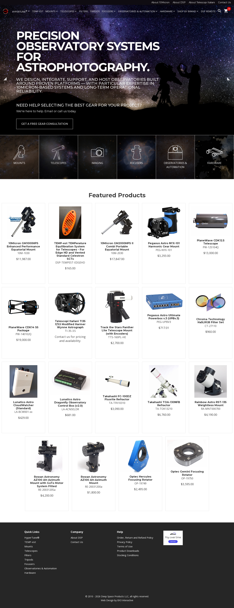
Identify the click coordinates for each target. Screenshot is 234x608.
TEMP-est (37, 11)
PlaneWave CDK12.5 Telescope (210, 242)
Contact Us (224, 2)
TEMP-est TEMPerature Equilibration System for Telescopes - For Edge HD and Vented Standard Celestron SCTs (70, 251)
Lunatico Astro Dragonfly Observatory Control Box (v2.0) (70, 402)
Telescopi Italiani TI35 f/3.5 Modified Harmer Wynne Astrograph (70, 324)
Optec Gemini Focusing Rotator (187, 473)
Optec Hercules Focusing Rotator (140, 478)
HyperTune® (31, 537)
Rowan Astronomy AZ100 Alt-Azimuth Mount (93, 480)
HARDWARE (214, 155)
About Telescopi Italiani (202, 2)
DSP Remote (208, 11)
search (219, 11)
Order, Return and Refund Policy (135, 537)
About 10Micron (160, 2)
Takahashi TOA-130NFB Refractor (164, 404)
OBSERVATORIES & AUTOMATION (175, 157)
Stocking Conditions (128, 555)
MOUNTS (19, 155)
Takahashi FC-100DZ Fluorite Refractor (117, 398)
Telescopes (68, 11)
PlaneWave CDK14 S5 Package (23, 329)
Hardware (168, 11)
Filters (83, 11)
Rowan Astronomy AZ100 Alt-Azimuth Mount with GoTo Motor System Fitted (46, 481)
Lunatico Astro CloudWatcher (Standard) (23, 405)
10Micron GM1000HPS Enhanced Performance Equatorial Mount (23, 246)
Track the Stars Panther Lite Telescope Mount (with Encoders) (117, 330)
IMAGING (97, 155)
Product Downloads (128, 550)
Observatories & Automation (138, 11)
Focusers (109, 11)
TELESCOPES (58, 155)
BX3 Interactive (125, 600)
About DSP (179, 2)
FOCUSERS (136, 155)
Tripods (95, 11)
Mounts (51, 11)
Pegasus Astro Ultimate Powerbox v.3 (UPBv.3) (163, 317)
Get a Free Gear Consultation (44, 123)
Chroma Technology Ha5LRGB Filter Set (210, 321)
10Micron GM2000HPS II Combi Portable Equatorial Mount (117, 246)
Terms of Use (125, 546)
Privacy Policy (124, 542)
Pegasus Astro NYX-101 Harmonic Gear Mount (164, 245)
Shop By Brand (188, 11)
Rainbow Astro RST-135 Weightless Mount (211, 404)
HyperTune (21, 11)
